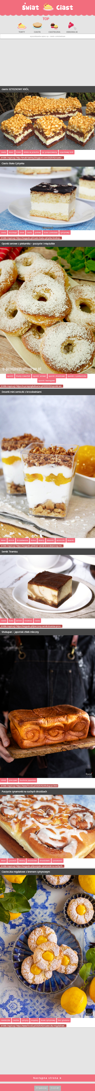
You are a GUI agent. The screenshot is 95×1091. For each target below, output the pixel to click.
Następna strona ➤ (47, 1077)
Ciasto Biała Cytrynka (13, 163)
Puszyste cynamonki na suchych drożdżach (24, 791)
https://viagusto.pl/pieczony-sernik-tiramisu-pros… (39, 626)
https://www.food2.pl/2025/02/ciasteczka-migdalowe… (41, 1025)
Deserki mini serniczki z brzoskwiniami (21, 391)
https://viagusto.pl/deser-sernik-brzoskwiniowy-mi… (39, 546)
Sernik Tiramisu (10, 551)
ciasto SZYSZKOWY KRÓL (15, 89)
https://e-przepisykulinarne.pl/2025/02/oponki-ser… (39, 386)
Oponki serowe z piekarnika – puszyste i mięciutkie (28, 243)
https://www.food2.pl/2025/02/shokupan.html (37, 785)
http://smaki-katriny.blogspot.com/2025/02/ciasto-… (39, 157)
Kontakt (55, 1088)
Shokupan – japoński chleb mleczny (20, 631)
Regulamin (41, 1088)
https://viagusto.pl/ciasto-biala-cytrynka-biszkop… (38, 238)
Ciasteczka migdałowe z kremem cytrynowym (26, 871)
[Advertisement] (47, 62)
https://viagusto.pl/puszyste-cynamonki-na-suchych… (40, 866)
